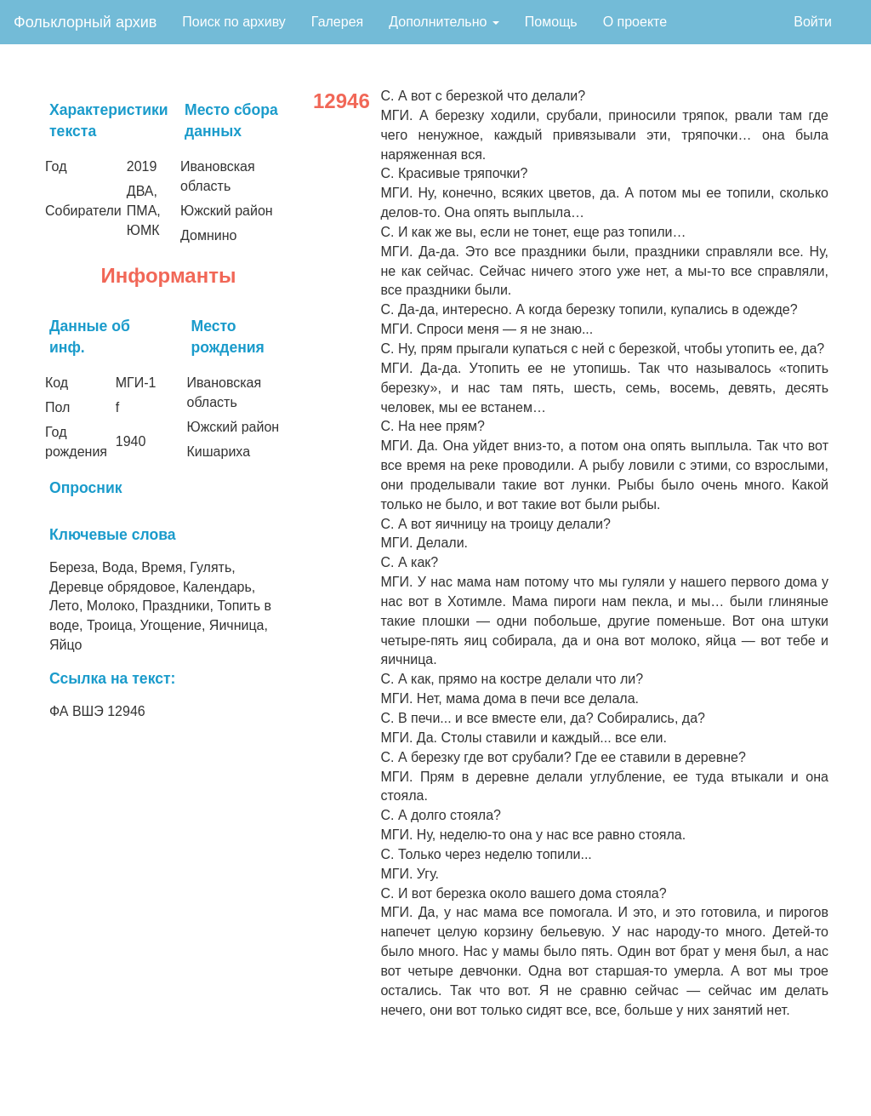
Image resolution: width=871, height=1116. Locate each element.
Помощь (551, 21)
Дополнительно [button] (444, 21)
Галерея (337, 21)
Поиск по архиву (234, 21)
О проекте (635, 21)
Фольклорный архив (85, 22)
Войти (813, 21)
